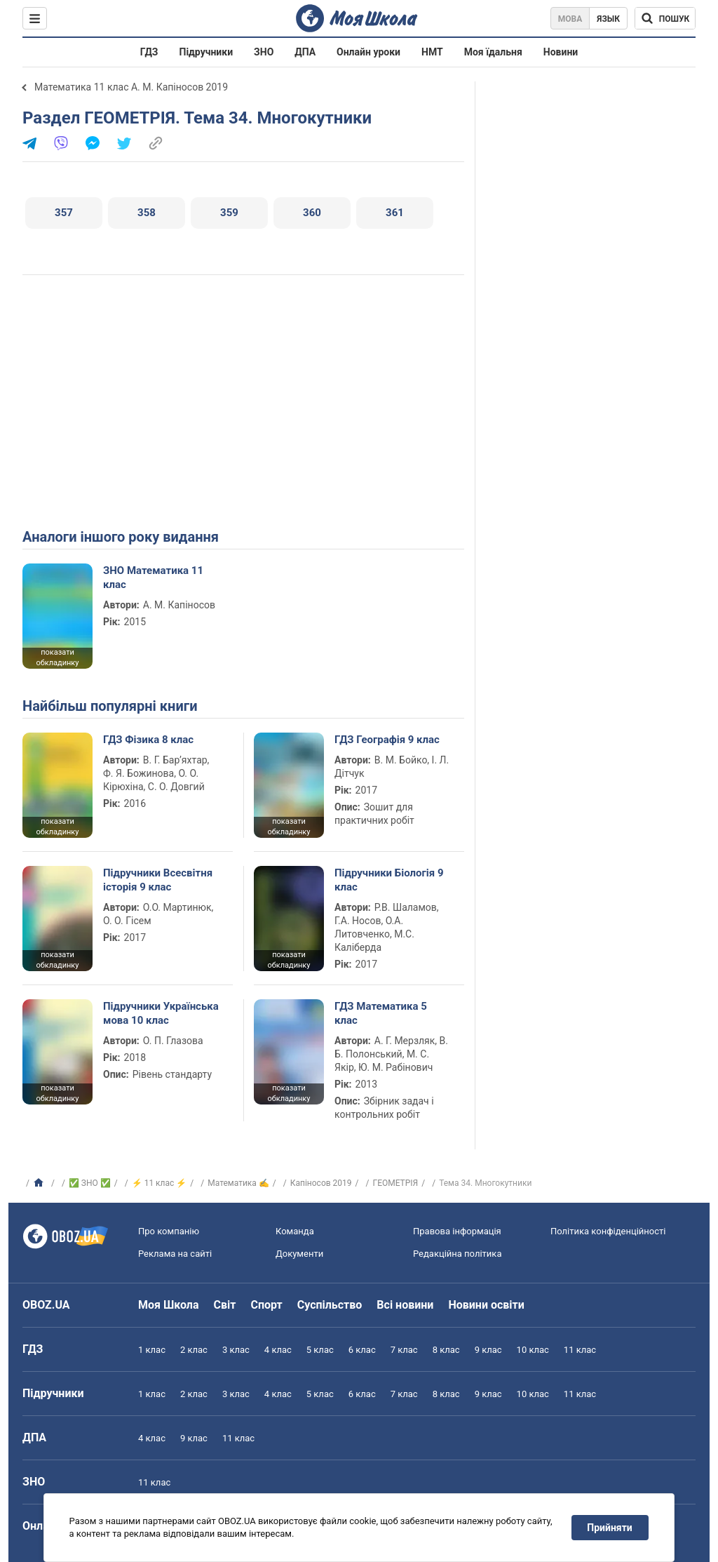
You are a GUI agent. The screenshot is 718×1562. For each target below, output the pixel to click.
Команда (295, 1231)
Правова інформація (457, 1231)
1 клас (151, 1349)
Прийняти (610, 1527)
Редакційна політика (457, 1253)
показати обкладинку (57, 657)
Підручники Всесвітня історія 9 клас (157, 880)
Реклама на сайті (175, 1253)
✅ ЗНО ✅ (90, 1183)
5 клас (320, 1349)
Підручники (206, 52)
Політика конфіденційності (607, 1231)
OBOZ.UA (46, 1304)
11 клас (580, 1349)
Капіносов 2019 (321, 1183)
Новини (560, 52)
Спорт (266, 1304)
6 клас (362, 1349)
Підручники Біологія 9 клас (389, 880)
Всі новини (405, 1304)
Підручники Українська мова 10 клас (161, 1013)
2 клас (194, 1349)
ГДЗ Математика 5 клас (380, 1013)
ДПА (305, 52)
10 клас (533, 1349)
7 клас (404, 1349)
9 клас (488, 1349)
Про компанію (168, 1231)
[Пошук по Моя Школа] (665, 18)
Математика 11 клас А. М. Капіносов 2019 (131, 87)
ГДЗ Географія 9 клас (387, 739)
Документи (299, 1253)
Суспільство (330, 1304)
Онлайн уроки (368, 52)
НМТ (432, 52)
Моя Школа (168, 1304)
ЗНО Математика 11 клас (153, 577)
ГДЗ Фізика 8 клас (148, 739)
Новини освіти (486, 1304)
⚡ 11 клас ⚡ (159, 1183)
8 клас (446, 1349)
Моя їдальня (493, 52)
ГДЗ (149, 52)
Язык (608, 19)
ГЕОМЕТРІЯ (395, 1183)
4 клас (278, 1349)
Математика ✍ (238, 1183)
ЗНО (263, 52)
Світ (225, 1304)
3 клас (236, 1349)
